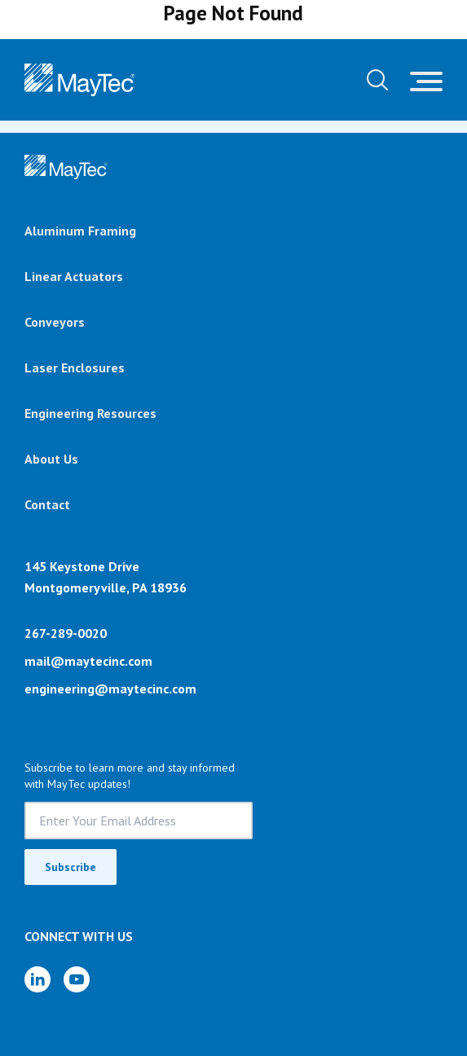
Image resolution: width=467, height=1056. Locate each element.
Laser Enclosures (74, 367)
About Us (51, 459)
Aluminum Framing (80, 230)
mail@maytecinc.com (88, 661)
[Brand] (66, 167)
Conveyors (54, 322)
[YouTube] (77, 979)
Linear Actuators (73, 276)
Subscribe (70, 867)
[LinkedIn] (37, 979)
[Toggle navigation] (426, 80)
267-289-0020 (65, 633)
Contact (47, 504)
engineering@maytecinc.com (110, 688)
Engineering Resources (90, 413)
